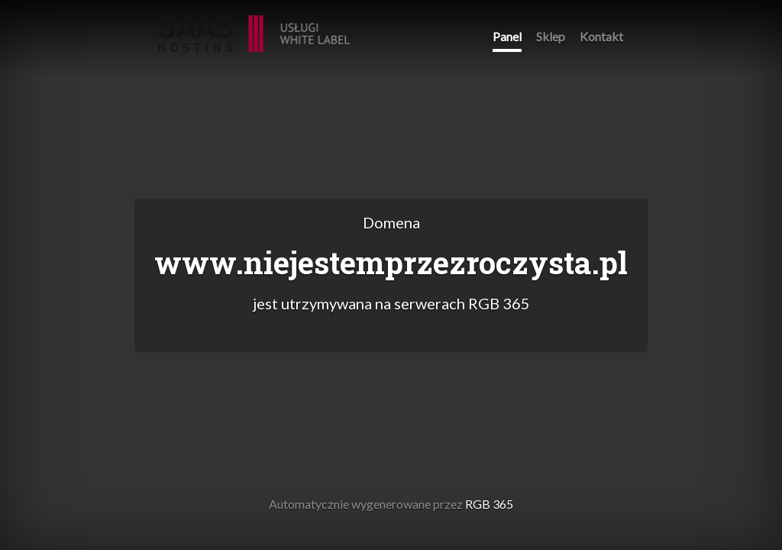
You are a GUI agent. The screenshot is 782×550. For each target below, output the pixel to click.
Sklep (550, 36)
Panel (507, 36)
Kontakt (601, 36)
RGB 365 (254, 25)
